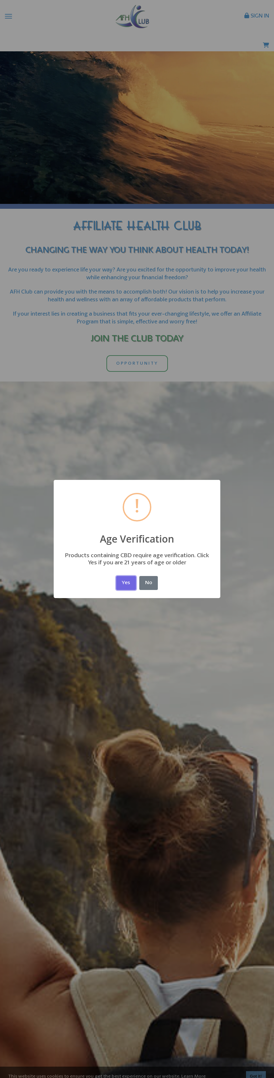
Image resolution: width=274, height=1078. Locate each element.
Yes (126, 582)
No (148, 582)
